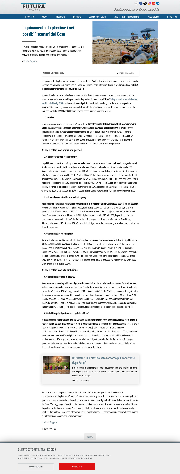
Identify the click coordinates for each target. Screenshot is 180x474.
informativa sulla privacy (84, 458)
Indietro (90, 436)
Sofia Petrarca (30, 61)
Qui (19, 458)
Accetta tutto (81, 467)
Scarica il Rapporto (50, 422)
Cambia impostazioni (37, 467)
